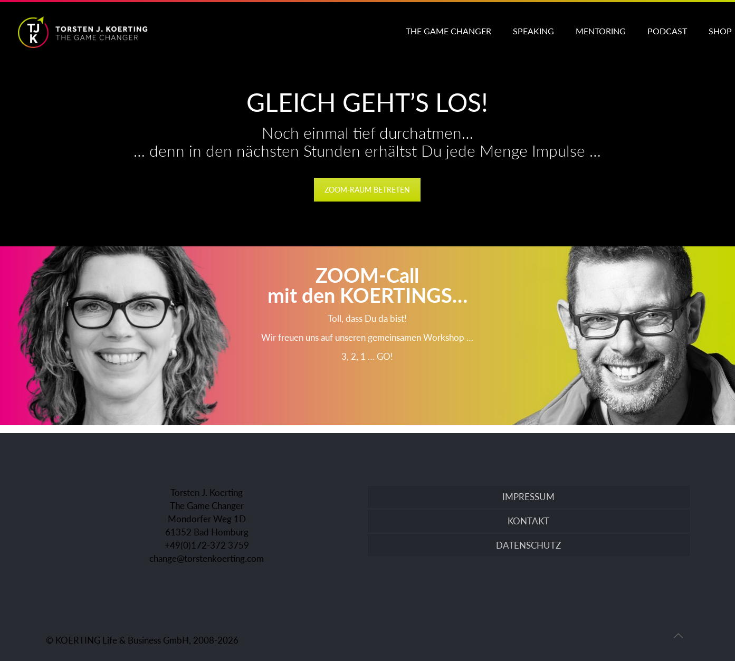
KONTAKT (528, 520)
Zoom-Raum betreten (367, 189)
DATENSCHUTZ (528, 545)
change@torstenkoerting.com (206, 558)
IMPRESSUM (528, 496)
